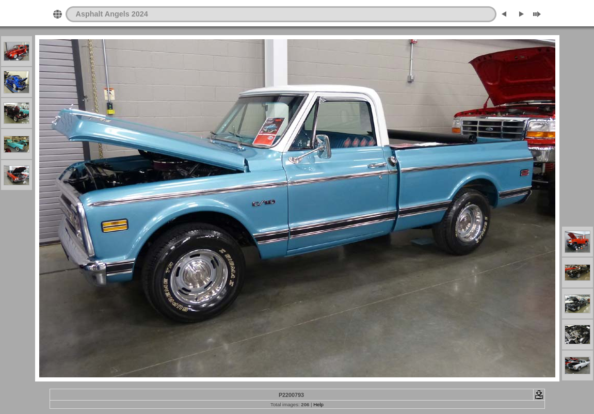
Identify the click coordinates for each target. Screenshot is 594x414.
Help (318, 404)
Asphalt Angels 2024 (112, 14)
